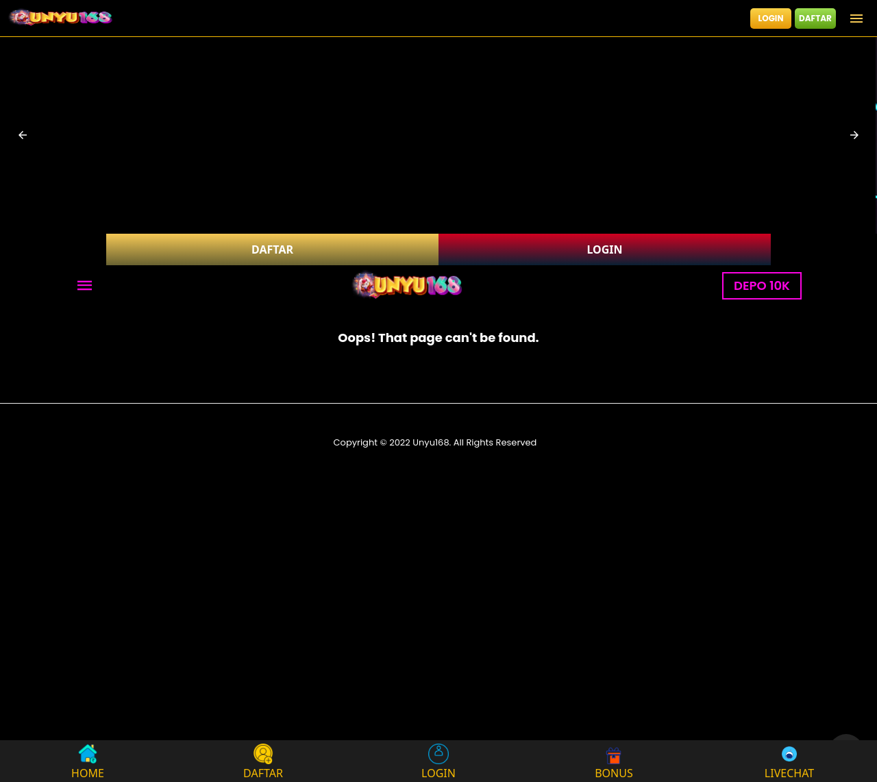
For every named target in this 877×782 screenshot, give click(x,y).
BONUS (614, 761)
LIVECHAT (789, 761)
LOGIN (771, 18)
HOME (87, 761)
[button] (22, 135)
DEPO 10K (762, 285)
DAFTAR (815, 18)
